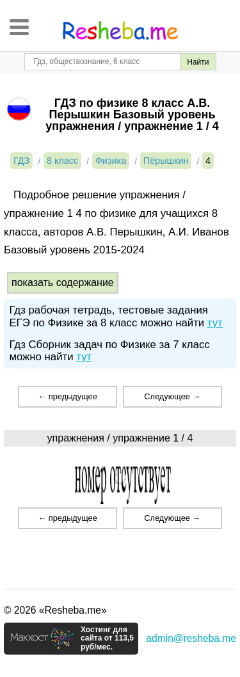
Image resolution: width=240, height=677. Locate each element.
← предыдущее (67, 396)
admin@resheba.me (191, 638)
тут (215, 323)
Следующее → (172, 396)
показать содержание (63, 282)
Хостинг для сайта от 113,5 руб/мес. (107, 638)
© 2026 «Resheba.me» (55, 610)
